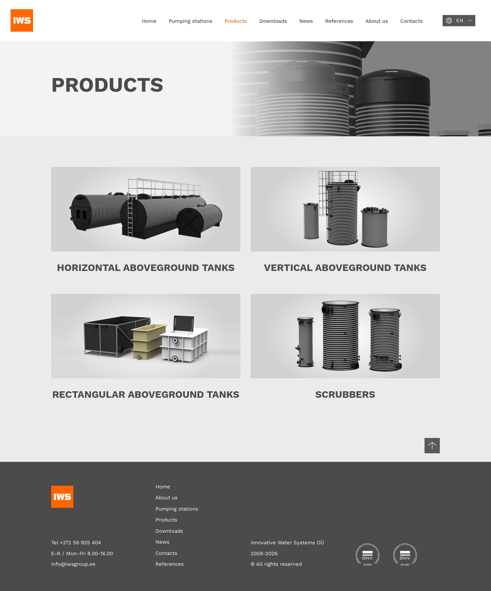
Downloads (273, 21)
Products (236, 21)
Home (149, 21)
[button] (459, 20)
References (339, 21)
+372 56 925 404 (80, 543)
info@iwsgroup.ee (73, 564)
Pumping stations (190, 21)
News (306, 21)
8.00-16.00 (100, 553)
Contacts (411, 21)
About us (377, 21)
